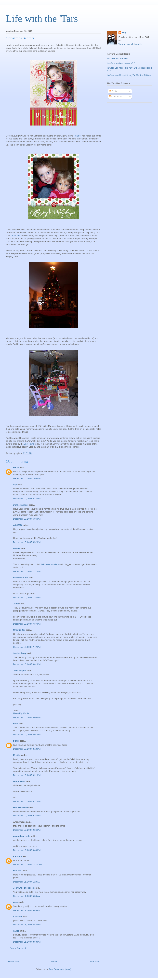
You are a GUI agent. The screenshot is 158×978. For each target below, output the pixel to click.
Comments (115, 96)
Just (26, 444)
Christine (17, 916)
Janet (16, 603)
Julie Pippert (19, 670)
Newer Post (13, 961)
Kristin (16, 755)
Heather (77, 136)
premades (16, 235)
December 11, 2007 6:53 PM (26, 924)
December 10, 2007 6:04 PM (26, 519)
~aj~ (15, 484)
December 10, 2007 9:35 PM (26, 815)
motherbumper (20, 505)
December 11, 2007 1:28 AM (26, 882)
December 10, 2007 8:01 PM (26, 664)
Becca (16, 467)
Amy (15, 902)
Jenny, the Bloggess (23, 888)
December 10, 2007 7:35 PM (26, 597)
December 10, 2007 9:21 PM (26, 775)
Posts (31, 444)
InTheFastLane (20, 577)
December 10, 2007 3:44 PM (26, 498)
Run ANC (18, 870)
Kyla (124, 33)
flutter (16, 741)
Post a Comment (18, 948)
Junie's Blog (19, 653)
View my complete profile (130, 44)
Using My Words (21, 713)
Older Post (94, 961)
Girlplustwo (19, 781)
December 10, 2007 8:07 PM (26, 734)
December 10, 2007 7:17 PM (26, 571)
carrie (16, 931)
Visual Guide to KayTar (118, 58)
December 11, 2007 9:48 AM (26, 910)
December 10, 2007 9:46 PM (26, 850)
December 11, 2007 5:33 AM (26, 896)
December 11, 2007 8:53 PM (26, 942)
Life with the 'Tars (42, 18)
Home (54, 961)
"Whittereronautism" (49, 564)
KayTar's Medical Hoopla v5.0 (121, 63)
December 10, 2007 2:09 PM (26, 478)
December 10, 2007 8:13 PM (26, 749)
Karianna (17, 856)
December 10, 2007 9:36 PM (26, 830)
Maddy (16, 548)
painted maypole (21, 836)
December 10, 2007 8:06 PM (26, 717)
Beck (15, 723)
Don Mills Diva (20, 807)
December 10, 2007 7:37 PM (26, 624)
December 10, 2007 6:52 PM (26, 542)
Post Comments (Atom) (60, 969)
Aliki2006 (17, 525)
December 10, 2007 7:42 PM (26, 647)
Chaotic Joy (19, 630)
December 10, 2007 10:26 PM (27, 864)
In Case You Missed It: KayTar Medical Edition (129, 75)
